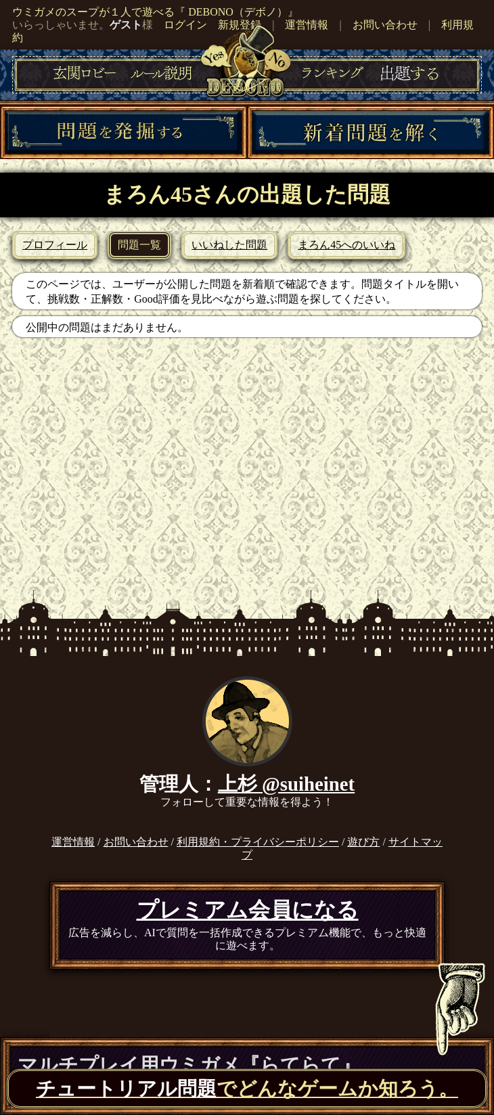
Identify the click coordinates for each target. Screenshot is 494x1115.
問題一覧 (139, 244)
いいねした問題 (229, 244)
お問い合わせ (385, 24)
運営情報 (306, 24)
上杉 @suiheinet (286, 784)
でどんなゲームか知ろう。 (247, 1088)
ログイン (185, 24)
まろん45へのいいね (346, 244)
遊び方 (363, 842)
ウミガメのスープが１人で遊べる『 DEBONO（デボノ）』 (155, 12)
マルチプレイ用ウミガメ (189, 1065)
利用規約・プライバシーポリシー (258, 842)
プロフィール (54, 244)
